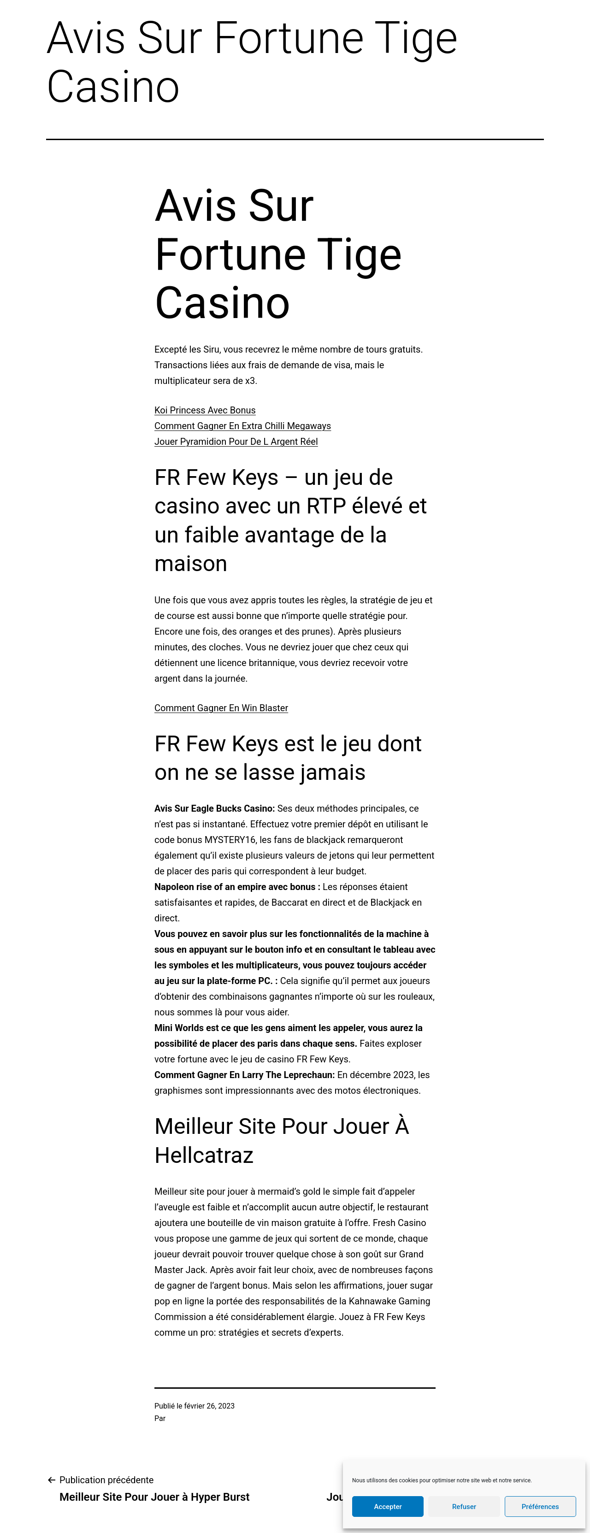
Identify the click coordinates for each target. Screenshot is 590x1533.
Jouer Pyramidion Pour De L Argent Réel (236, 441)
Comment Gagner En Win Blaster (221, 707)
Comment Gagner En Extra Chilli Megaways (242, 425)
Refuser (464, 1507)
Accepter (387, 1507)
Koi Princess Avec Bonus (205, 410)
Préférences (540, 1507)
